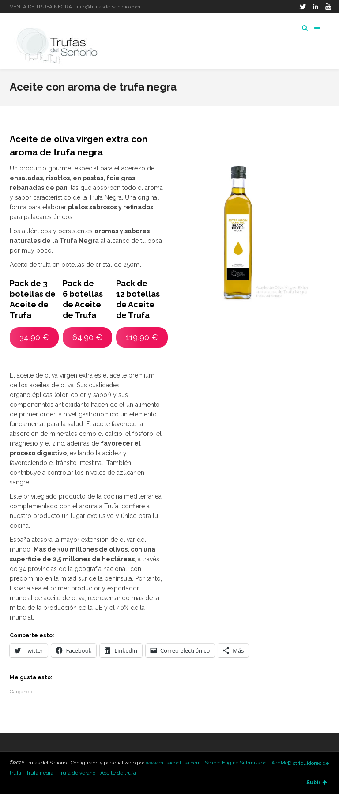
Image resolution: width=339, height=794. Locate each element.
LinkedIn (315, 6)
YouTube (328, 6)
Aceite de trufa (118, 773)
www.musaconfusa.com (173, 763)
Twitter (303, 6)
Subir (316, 782)
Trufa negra (39, 773)
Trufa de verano (76, 773)
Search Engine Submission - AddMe (246, 763)
